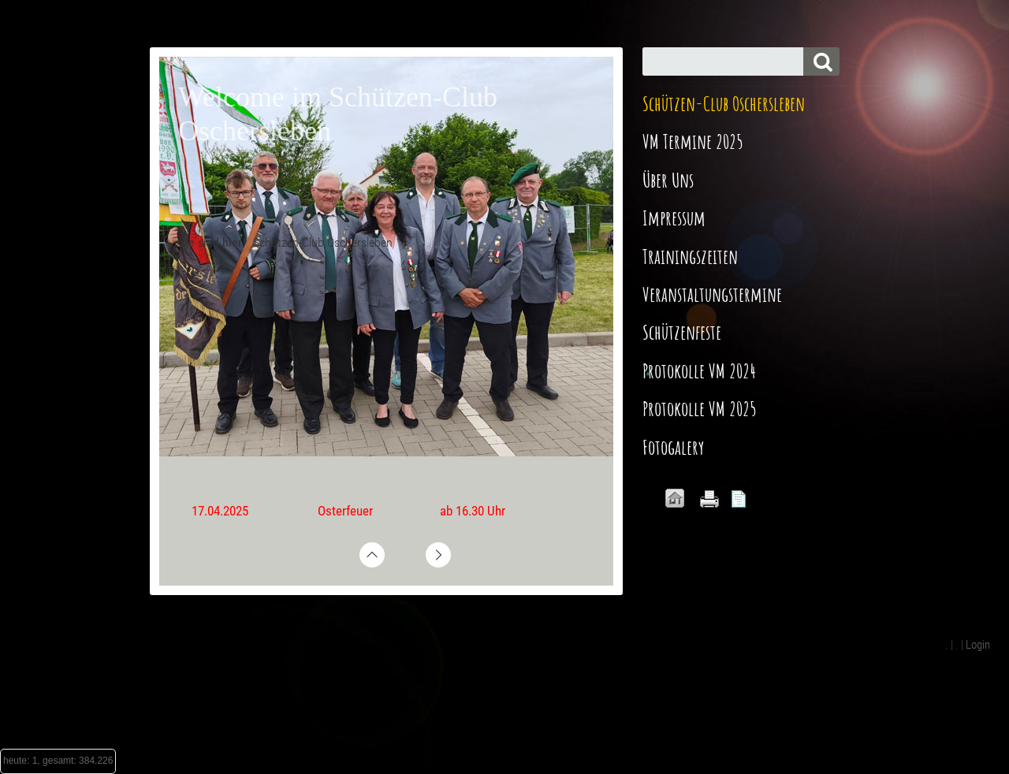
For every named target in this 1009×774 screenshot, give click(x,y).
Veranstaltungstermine (712, 294)
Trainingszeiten (690, 256)
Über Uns (668, 179)
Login (978, 645)
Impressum (674, 217)
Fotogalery (673, 447)
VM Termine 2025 (692, 141)
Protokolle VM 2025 (699, 408)
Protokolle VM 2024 (699, 370)
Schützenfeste (681, 331)
